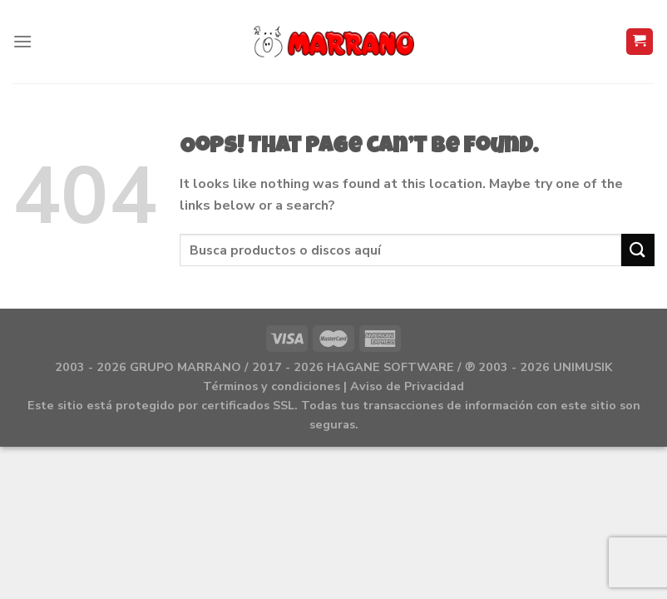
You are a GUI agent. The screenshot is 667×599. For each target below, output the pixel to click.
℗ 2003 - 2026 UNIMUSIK (538, 367)
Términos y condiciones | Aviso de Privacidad (333, 386)
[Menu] (22, 41)
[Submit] (638, 250)
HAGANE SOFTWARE (390, 367)
